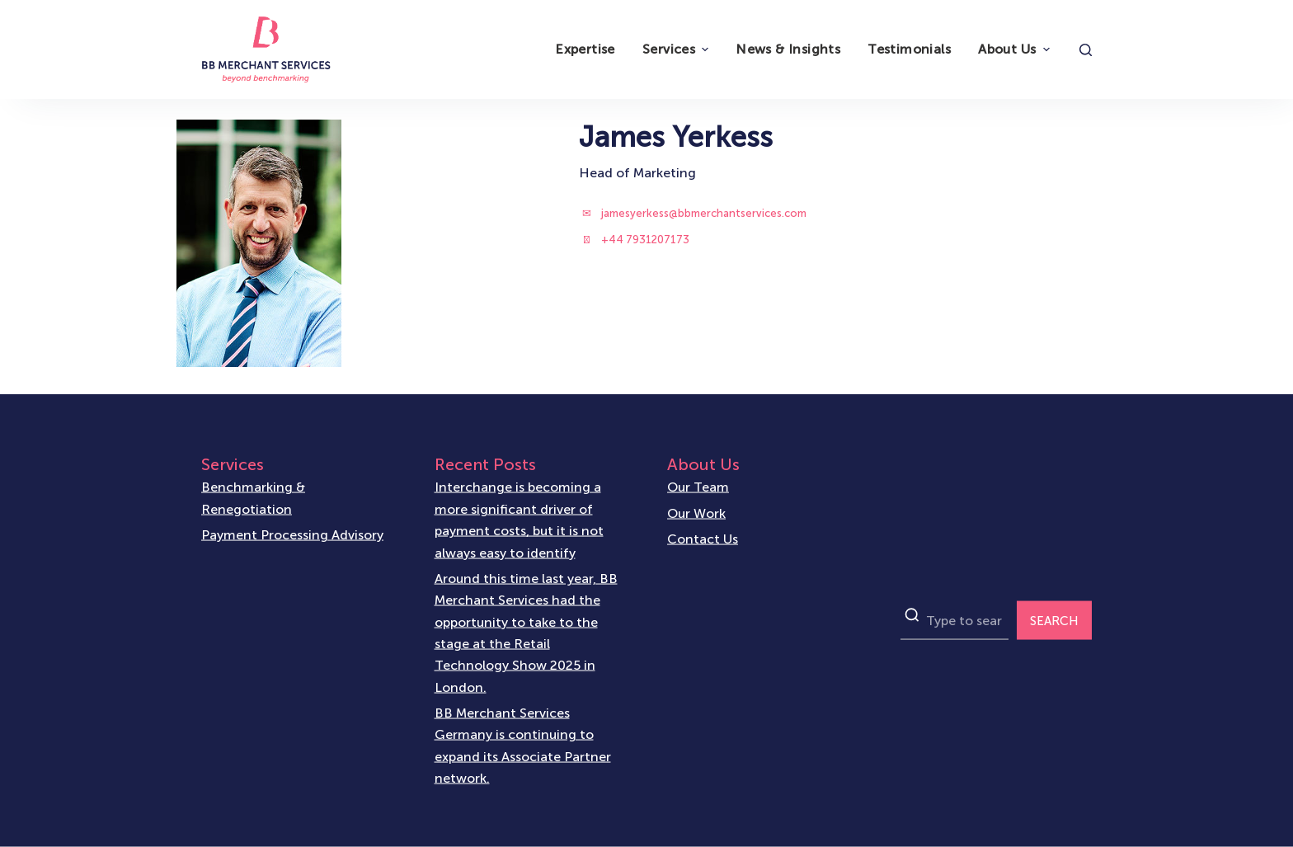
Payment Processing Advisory (292, 535)
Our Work (696, 512)
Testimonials (909, 49)
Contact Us (702, 538)
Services (677, 49)
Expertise (585, 49)
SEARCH (1054, 620)
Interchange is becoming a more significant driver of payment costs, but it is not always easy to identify (519, 519)
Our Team (698, 487)
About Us (1015, 49)
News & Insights (788, 49)
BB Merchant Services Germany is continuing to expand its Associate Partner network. (523, 744)
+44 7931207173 (645, 239)
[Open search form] (1085, 50)
